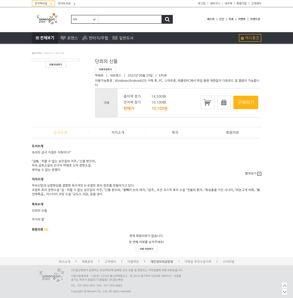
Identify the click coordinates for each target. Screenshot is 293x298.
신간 (221, 19)
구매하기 (245, 102)
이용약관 (133, 261)
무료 (231, 19)
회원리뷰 (232, 132)
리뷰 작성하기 (146, 249)
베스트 (211, 19)
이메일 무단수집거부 (198, 261)
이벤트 (242, 19)
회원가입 (242, 3)
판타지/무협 (95, 38)
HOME (37, 53)
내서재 (228, 3)
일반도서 (122, 38)
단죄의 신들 (106, 61)
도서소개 (60, 132)
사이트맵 (228, 261)
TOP (264, 285)
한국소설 (59, 53)
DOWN (264, 292)
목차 (175, 132)
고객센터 (256, 3)
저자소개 (117, 132)
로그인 (201, 3)
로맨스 (69, 38)
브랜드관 (255, 19)
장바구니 (215, 3)
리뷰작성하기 (55, 65)
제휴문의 (87, 261)
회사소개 (64, 261)
